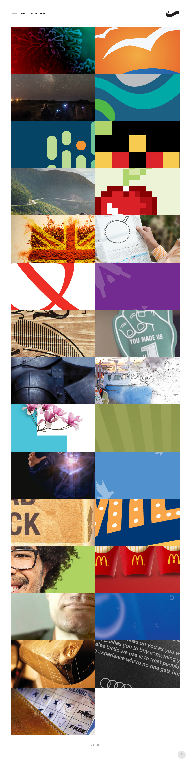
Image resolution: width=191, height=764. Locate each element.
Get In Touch (38, 13)
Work (14, 13)
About (24, 13)
